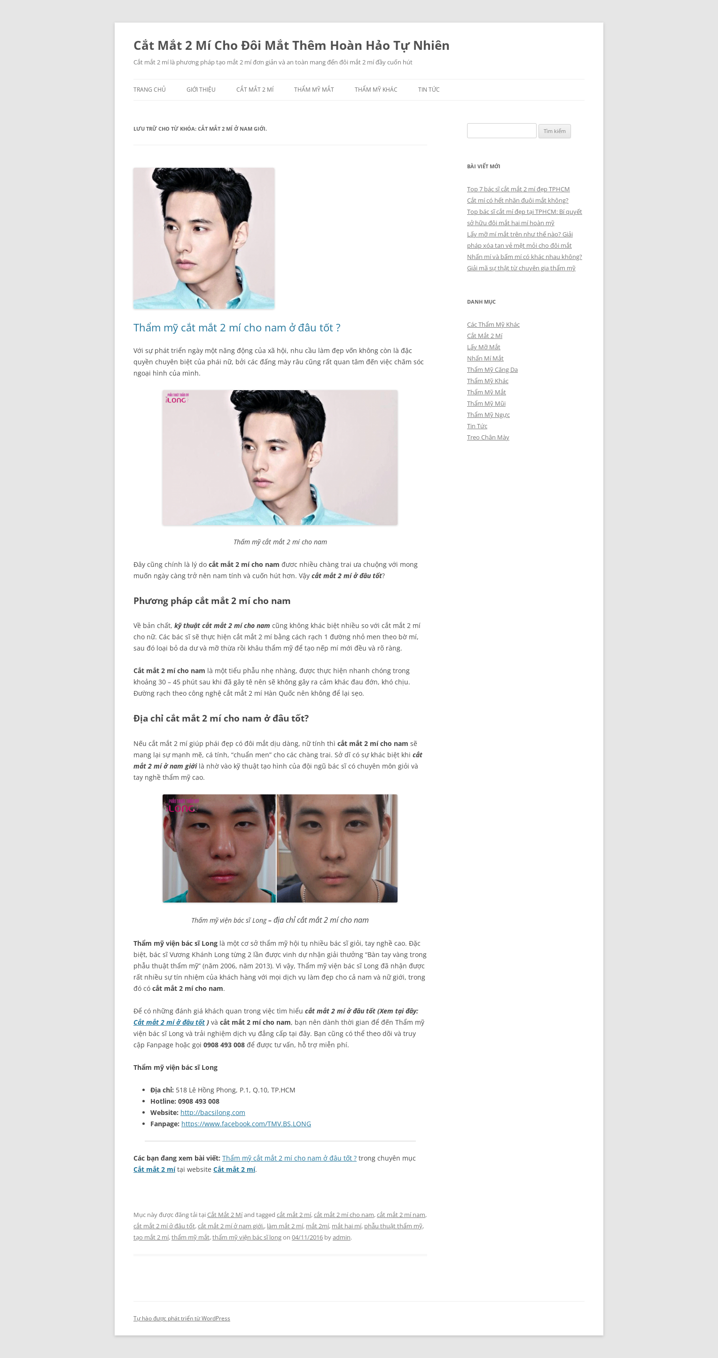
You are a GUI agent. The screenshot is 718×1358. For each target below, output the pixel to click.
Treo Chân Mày (488, 437)
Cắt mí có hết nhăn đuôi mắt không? (518, 200)
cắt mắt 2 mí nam (401, 1214)
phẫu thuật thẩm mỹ (393, 1226)
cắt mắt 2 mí (294, 1214)
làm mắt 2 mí (285, 1226)
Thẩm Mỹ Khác (376, 90)
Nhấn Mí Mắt (485, 358)
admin (342, 1237)
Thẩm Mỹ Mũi (486, 403)
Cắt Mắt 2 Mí (254, 90)
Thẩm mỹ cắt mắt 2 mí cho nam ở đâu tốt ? (237, 327)
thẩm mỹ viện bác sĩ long (246, 1237)
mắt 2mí (317, 1226)
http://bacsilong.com (212, 1112)
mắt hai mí (346, 1226)
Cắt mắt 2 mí (154, 1169)
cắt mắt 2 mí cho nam (344, 1214)
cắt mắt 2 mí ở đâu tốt (164, 1226)
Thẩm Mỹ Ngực (488, 414)
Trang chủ (149, 90)
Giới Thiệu (201, 90)
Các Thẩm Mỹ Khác (493, 324)
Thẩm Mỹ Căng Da (492, 369)
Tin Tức (429, 90)
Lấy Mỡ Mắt (483, 347)
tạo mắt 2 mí (151, 1237)
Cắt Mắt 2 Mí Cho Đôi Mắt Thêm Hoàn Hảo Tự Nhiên (291, 45)
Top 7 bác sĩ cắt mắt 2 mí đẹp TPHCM (518, 189)
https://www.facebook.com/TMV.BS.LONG (246, 1123)
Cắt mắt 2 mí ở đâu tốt (169, 1022)
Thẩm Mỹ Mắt (314, 90)
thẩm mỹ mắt (191, 1237)
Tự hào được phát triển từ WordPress (181, 1318)
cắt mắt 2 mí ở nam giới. (231, 1226)
